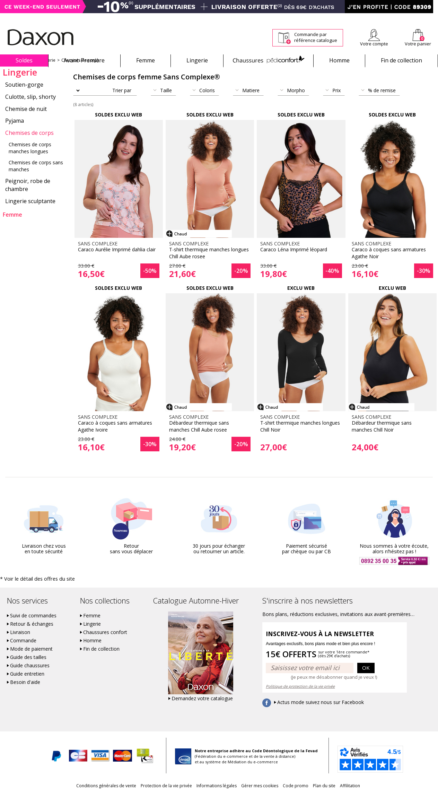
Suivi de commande (256, 18)
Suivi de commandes (33, 627)
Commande (23, 652)
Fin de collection (401, 60)
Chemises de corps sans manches (36, 178)
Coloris (207, 102)
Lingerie (197, 60)
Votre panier (418, 44)
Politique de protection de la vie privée (300, 697)
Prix (336, 102)
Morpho (296, 102)
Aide (411, 18)
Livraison (20, 643)
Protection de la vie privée (153, 797)
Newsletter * (370, 18)
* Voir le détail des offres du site (31, 590)
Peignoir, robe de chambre (27, 197)
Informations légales (210, 797)
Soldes (24, 60)
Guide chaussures (30, 677)
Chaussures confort (105, 643)
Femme (145, 60)
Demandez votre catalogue (202, 710)
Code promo (302, 797)
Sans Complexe (18, 72)
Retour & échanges (31, 635)
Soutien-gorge (24, 97)
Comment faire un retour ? (308, 18)
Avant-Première (84, 60)
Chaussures (268, 60)
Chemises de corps (80, 72)
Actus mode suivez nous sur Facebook (320, 713)
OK (366, 679)
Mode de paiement (31, 660)
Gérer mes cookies (259, 797)
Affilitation (370, 797)
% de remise (382, 102)
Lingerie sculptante (30, 213)
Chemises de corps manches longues (30, 160)
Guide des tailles (28, 668)
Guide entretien (27, 685)
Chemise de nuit (26, 121)
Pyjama (14, 133)
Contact (430, 18)
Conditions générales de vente (86, 797)
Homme (339, 60)
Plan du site (337, 797)
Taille (166, 102)
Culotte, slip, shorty (30, 109)
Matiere (251, 102)
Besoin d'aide (25, 693)
